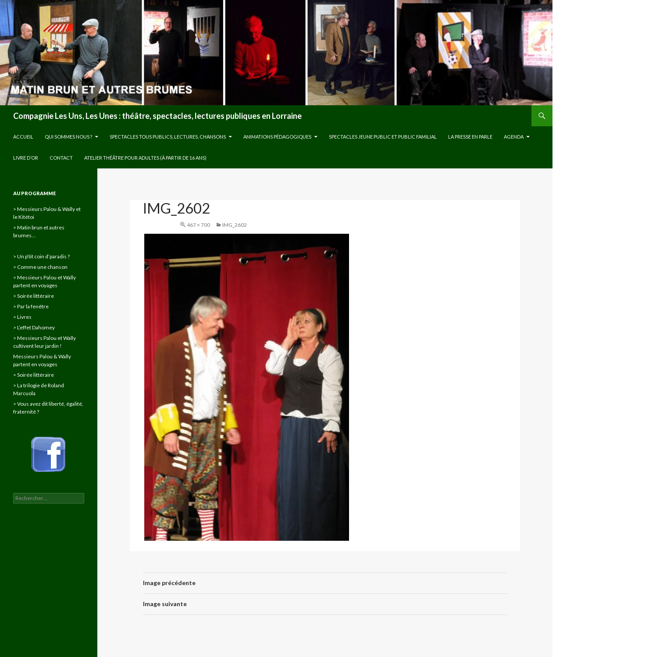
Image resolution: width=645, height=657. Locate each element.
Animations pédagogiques (277, 136)
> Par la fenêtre (31, 306)
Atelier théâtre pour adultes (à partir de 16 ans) (145, 158)
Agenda (514, 136)
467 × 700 (198, 224)
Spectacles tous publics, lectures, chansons (168, 136)
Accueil (23, 136)
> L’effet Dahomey (34, 327)
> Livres (22, 317)
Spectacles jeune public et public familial (383, 136)
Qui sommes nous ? (68, 136)
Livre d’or (25, 158)
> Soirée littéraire (33, 296)
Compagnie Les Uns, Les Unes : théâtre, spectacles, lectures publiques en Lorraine (157, 116)
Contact (61, 158)
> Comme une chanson (40, 267)
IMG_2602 (234, 224)
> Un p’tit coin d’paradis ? (41, 256)
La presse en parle (470, 136)
